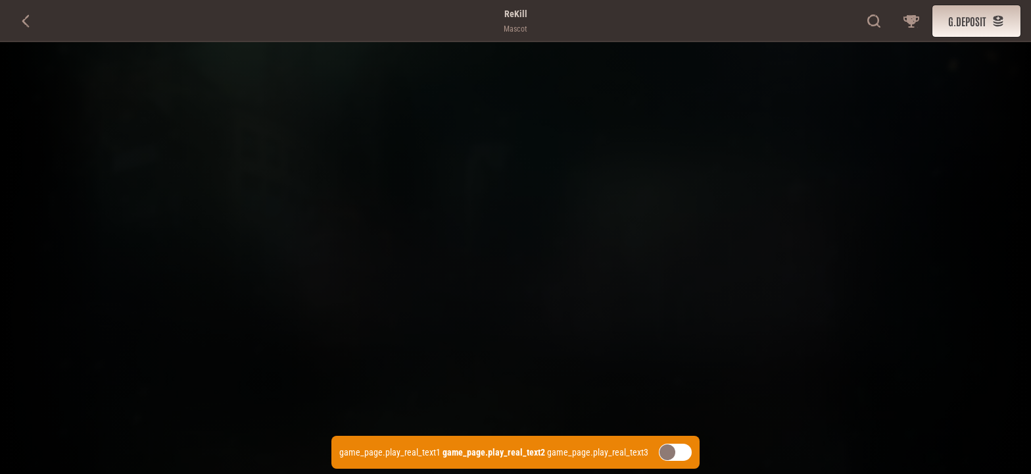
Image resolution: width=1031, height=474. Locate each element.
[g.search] (874, 21)
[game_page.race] (911, 21)
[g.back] (26, 21)
